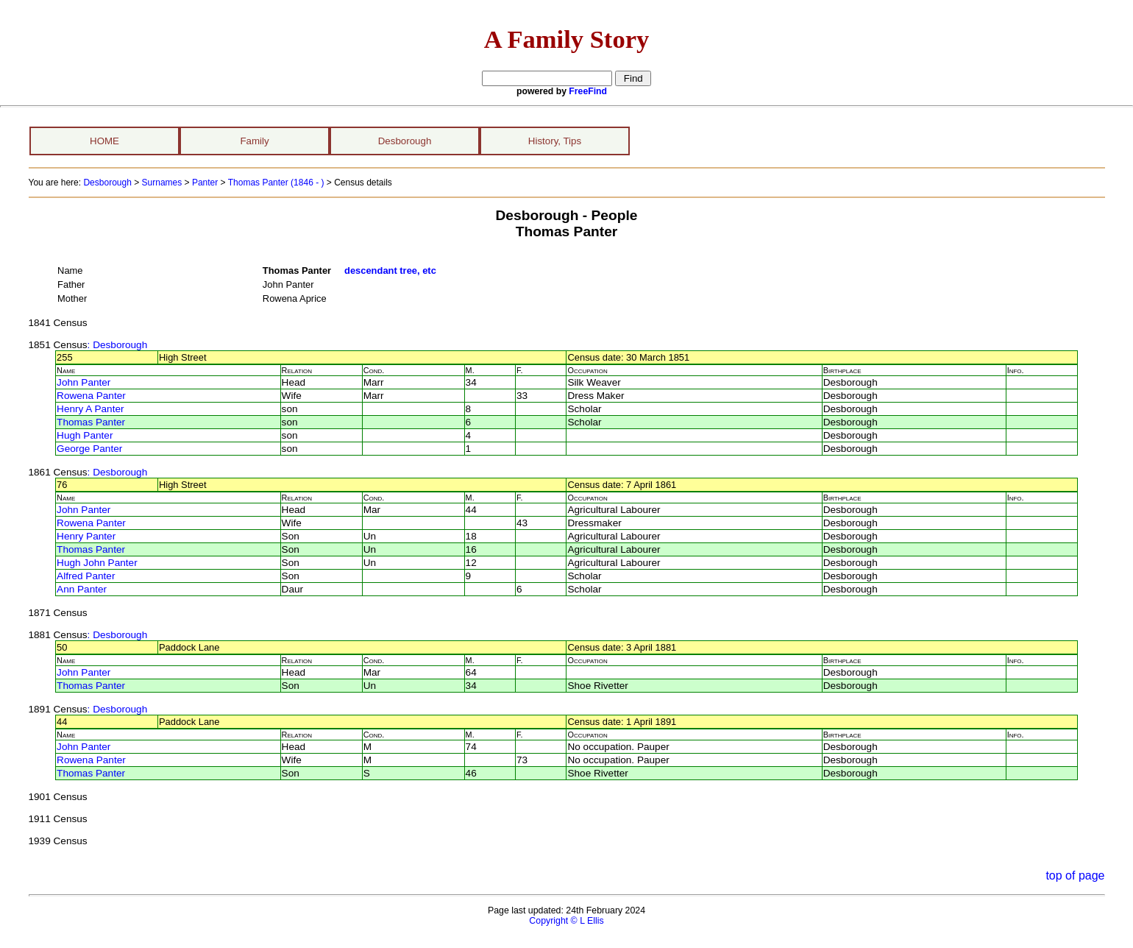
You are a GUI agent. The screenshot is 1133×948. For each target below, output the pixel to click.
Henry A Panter (90, 408)
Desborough (405, 140)
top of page (1074, 875)
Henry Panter (86, 536)
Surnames (162, 182)
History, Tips (554, 140)
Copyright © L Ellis (566, 921)
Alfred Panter (86, 575)
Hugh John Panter (97, 562)
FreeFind (588, 91)
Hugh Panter (85, 435)
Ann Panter (82, 589)
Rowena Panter (91, 395)
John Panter (83, 382)
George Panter (89, 448)
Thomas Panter (91, 422)
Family (254, 140)
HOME (104, 140)
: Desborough (118, 344)
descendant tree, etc (390, 270)
